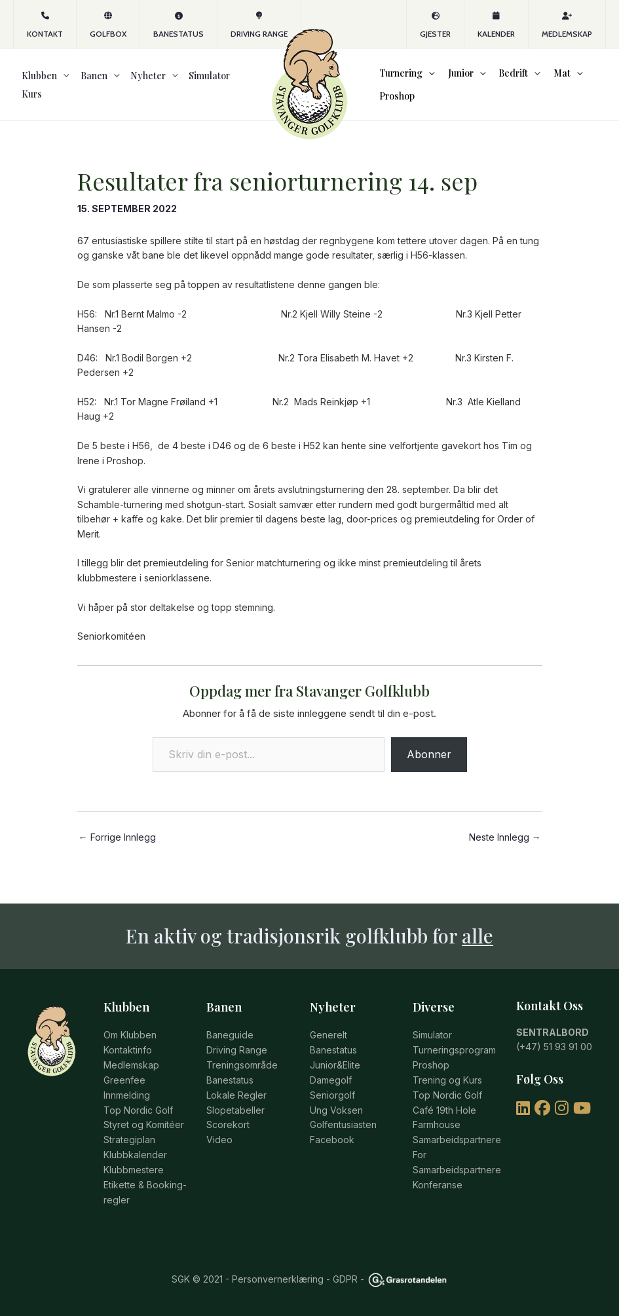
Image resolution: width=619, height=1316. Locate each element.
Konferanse (437, 1186)
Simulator (174, 93)
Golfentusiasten (343, 1127)
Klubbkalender (135, 1156)
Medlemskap (567, 25)
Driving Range (259, 25)
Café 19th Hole (444, 1112)
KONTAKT (45, 25)
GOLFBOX (108, 25)
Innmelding (126, 1097)
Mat (544, 77)
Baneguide (229, 1039)
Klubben (30, 93)
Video (219, 1141)
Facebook (332, 1141)
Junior (452, 77)
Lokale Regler (236, 1097)
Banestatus (178, 25)
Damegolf (331, 1083)
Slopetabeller (235, 1112)
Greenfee (124, 1083)
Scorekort (228, 1127)
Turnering (397, 77)
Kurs (208, 93)
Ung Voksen (336, 1112)
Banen (76, 93)
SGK (181, 1279)
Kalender (496, 25)
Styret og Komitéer (143, 1127)
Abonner (429, 771)
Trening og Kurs (447, 1083)
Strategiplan (129, 1141)
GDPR (345, 1279)
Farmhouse (436, 1127)
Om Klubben (130, 1039)
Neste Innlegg (505, 854)
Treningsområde (242, 1068)
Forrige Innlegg (117, 854)
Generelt (328, 1039)
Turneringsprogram (454, 1053)
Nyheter (122, 93)
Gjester (435, 25)
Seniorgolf (332, 1097)
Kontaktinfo (127, 1053)
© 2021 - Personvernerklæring (257, 1279)
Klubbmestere (133, 1171)
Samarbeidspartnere (457, 1141)
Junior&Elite (335, 1068)
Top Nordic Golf (138, 1112)
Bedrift (501, 77)
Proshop (393, 109)
